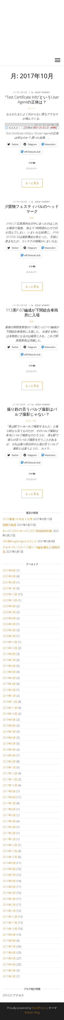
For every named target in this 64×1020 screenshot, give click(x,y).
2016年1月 (9, 911)
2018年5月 (9, 743)
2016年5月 (9, 887)
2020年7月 (9, 612)
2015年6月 (9, 952)
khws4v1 (46, 92)
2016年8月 (9, 869)
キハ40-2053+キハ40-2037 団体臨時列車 (27, 531)
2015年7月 (9, 946)
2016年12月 (10, 845)
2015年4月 (9, 964)
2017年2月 (9, 833)
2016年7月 (9, 875)
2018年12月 (10, 702)
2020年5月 (9, 624)
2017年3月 (9, 827)
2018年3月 (9, 755)
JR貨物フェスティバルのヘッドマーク (32, 209)
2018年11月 (10, 708)
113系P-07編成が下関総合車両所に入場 (32, 312)
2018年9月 (9, 720)
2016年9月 (9, 863)
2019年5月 (9, 672)
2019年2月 (9, 690)
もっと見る (32, 183)
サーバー (31, 108)
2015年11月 (10, 923)
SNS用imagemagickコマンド (20, 541)
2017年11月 (10, 779)
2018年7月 (9, 732)
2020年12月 (10, 594)
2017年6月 (9, 809)
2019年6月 (9, 666)
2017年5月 (9, 815)
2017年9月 (9, 791)
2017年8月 (9, 797)
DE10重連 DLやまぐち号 (18, 519)
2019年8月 (9, 654)
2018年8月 (9, 725)
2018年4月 (9, 749)
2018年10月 (10, 714)
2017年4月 (9, 821)
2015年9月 (9, 934)
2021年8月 (9, 570)
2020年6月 (9, 618)
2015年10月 (10, 929)
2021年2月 (9, 582)
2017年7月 (9, 803)
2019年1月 (9, 696)
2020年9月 (9, 606)
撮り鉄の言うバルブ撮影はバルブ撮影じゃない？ (32, 411)
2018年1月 (9, 767)
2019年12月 (10, 642)
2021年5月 (9, 576)
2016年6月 (9, 881)
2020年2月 (9, 636)
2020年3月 (9, 630)
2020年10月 (10, 600)
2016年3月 (9, 899)
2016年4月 (9, 893)
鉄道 (31, 217)
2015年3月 (9, 970)
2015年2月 (9, 976)
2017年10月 (10, 785)
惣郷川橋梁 (9, 525)
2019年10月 (10, 648)
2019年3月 (9, 684)
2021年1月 (9, 588)
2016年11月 (10, 851)
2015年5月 (9, 958)
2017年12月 (10, 773)
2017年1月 (9, 839)
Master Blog (32, 1012)
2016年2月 (9, 905)
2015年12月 (10, 917)
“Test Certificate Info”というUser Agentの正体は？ (32, 99)
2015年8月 (9, 941)
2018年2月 (9, 761)
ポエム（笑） (31, 420)
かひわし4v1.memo (32, 27)
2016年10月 (10, 857)
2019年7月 (9, 660)
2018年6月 (9, 738)
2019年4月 (9, 678)
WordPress (39, 1008)
